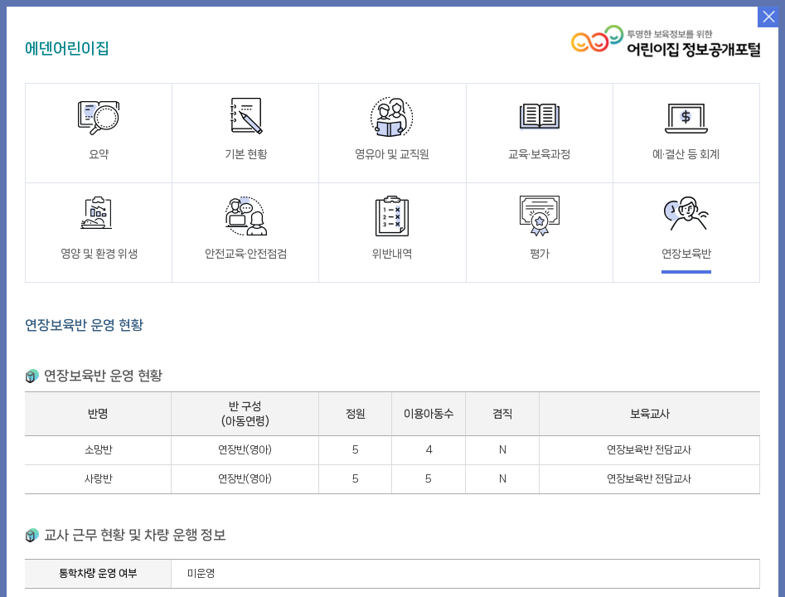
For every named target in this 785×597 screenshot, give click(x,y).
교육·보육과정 (539, 128)
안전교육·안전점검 (246, 228)
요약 (98, 128)
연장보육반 (686, 228)
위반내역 (392, 228)
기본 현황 (245, 128)
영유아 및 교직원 (392, 128)
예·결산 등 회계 (686, 128)
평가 (539, 228)
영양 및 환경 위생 (99, 228)
